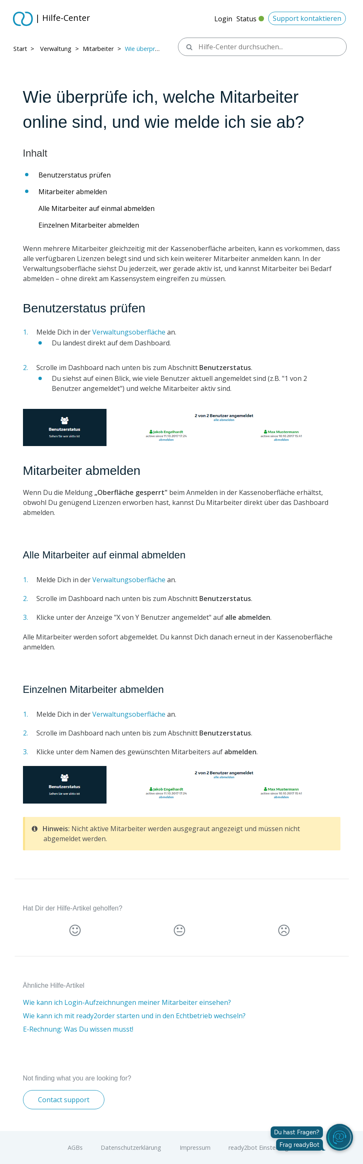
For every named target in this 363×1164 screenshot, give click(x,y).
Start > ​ (24, 49)
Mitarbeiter (98, 49)
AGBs (75, 1147)
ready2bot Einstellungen (261, 1147)
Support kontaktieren (307, 18)
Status (250, 21)
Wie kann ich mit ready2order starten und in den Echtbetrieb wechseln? (134, 1015)
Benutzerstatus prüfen (74, 175)
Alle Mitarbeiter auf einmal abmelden (96, 208)
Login (223, 18)
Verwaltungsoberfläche (128, 332)
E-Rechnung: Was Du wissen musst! (78, 1029)
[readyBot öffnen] (339, 1137)
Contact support (63, 1099)
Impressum (195, 1147)
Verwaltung (55, 49)
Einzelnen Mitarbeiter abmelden (88, 225)
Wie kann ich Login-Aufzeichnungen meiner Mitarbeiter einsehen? (127, 1002)
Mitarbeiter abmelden (72, 191)
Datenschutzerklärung (131, 1147)
